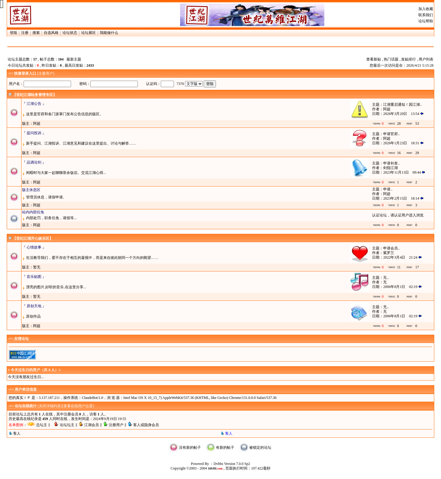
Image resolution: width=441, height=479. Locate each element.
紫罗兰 (388, 253)
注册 (24, 33)
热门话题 (391, 59)
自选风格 (51, 33)
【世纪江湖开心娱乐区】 (33, 238)
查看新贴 (373, 59)
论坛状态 (69, 33)
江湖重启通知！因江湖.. (402, 104)
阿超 (386, 109)
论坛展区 (88, 33)
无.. (386, 277)
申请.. (387, 189)
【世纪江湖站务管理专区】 (35, 95)
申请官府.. (391, 134)
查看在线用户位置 (78, 406)
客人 (17, 433)
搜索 (36, 33)
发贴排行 (408, 59)
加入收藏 (425, 9)
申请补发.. (391, 163)
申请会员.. (391, 248)
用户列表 (426, 59)
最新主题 (73, 59)
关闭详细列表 (50, 406)
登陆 (13, 33)
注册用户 (45, 73)
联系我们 (425, 15)
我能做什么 (109, 33)
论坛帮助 (425, 21)
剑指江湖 (390, 168)
